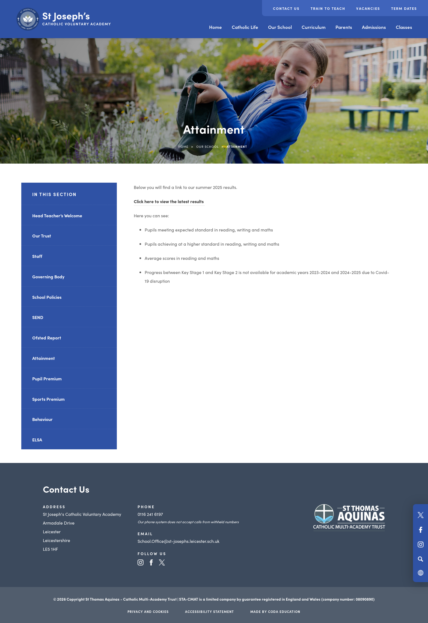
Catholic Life (245, 27)
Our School (280, 27)
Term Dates (404, 8)
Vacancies (368, 8)
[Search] (420, 559)
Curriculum (314, 27)
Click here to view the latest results (169, 201)
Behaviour (42, 419)
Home (215, 27)
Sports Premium (48, 399)
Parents (343, 27)
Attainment (43, 358)
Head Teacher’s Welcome (57, 215)
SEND (37, 317)
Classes (404, 27)
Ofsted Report (46, 338)
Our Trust (41, 236)
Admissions (374, 27)
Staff (37, 256)
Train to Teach (328, 8)
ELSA (37, 440)
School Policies (46, 297)
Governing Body (48, 276)
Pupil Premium (47, 378)
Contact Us (286, 8)
